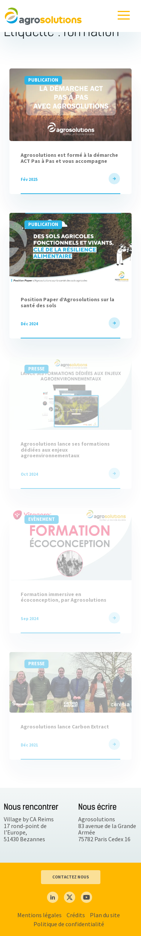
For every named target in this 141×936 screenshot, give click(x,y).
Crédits (76, 915)
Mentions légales (39, 915)
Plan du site (105, 915)
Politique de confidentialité (68, 924)
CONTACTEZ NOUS (70, 877)
